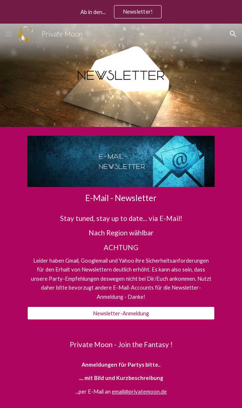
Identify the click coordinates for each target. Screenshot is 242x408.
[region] (121, 12)
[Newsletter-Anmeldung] (121, 313)
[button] (9, 34)
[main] (120, 198)
